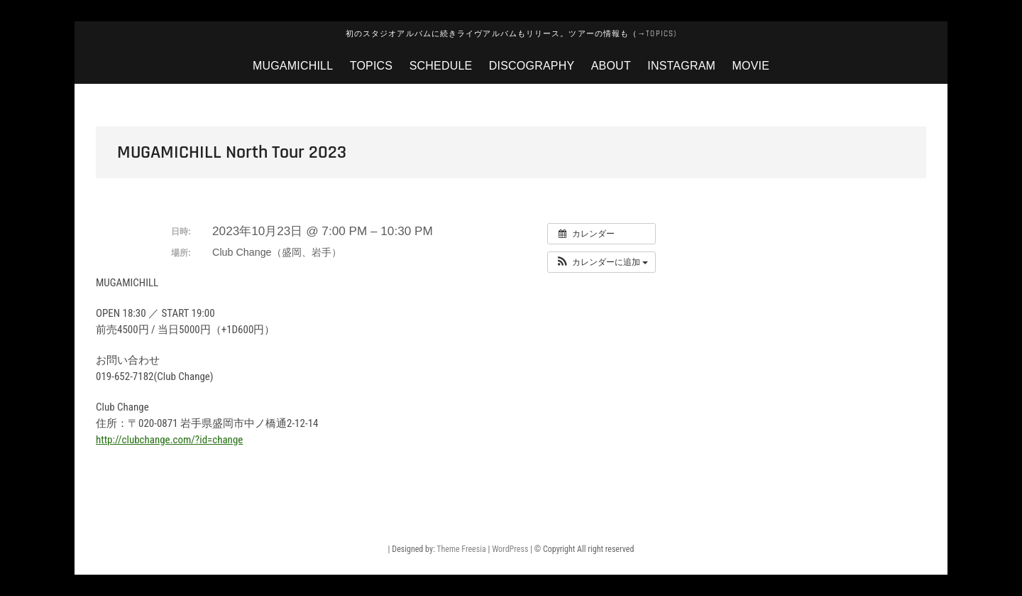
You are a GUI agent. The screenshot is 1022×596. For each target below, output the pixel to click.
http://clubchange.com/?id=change (169, 439)
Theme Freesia (460, 549)
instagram (681, 66)
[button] (601, 262)
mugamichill (293, 66)
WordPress (510, 549)
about (611, 66)
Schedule (441, 66)
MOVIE (751, 66)
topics (371, 66)
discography (531, 66)
